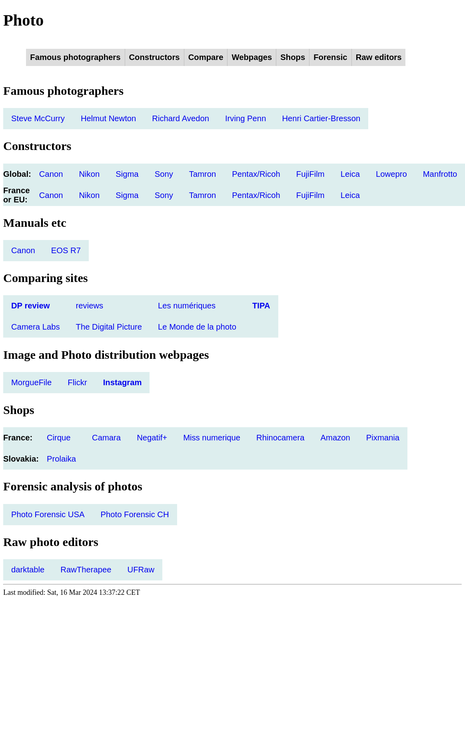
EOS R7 (66, 250)
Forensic (330, 57)
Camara (106, 437)
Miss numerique (211, 437)
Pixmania (382, 437)
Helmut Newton (108, 118)
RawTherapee (85, 569)
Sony (164, 174)
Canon (51, 174)
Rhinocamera (280, 437)
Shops (292, 57)
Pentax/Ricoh (256, 174)
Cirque (59, 437)
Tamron (202, 174)
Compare (206, 57)
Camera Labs (35, 326)
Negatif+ (152, 437)
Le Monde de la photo (197, 326)
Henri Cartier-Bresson (321, 118)
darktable (27, 569)
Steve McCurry (38, 118)
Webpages (252, 57)
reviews (90, 305)
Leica (350, 174)
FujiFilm (310, 174)
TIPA (261, 305)
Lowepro (391, 174)
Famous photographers (75, 57)
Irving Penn (245, 118)
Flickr (77, 382)
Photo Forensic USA (47, 514)
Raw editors (379, 57)
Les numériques (187, 305)
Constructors (154, 57)
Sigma (127, 174)
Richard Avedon (180, 118)
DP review (30, 305)
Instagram (122, 382)
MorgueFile (31, 382)
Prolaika (61, 458)
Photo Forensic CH (134, 514)
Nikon (89, 174)
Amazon (335, 437)
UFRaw (141, 569)
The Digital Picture (109, 326)
